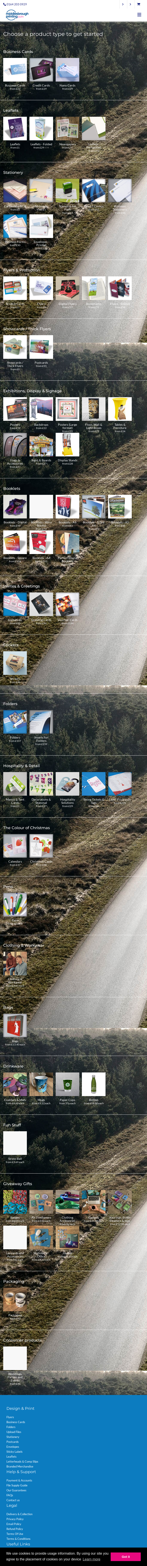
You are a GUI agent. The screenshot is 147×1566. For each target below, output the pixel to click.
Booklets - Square (15, 558)
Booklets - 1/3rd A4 (93, 523)
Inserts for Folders (41, 739)
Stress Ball (15, 1158)
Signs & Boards (41, 460)
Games (67, 1253)
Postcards (41, 362)
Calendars (15, 861)
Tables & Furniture (119, 426)
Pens (15, 920)
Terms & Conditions (18, 1538)
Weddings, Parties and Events (15, 1377)
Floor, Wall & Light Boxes (93, 426)
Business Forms (15, 242)
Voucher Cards (68, 620)
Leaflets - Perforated (93, 145)
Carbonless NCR (15, 206)
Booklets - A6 (68, 522)
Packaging (15, 1315)
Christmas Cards (41, 861)
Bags (15, 1041)
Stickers (15, 678)
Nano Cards (67, 85)
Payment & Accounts (19, 1480)
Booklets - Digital (15, 522)
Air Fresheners (41, 1217)
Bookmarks (93, 304)
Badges (15, 1217)
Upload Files (13, 1432)
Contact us (13, 1500)
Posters (15, 424)
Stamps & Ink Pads (67, 207)
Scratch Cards (15, 304)
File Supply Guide (17, 1485)
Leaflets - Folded (41, 144)
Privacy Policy (15, 1519)
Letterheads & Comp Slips (22, 1461)
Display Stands (67, 460)
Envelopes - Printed (41, 243)
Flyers (41, 304)
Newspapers (67, 144)
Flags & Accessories (15, 461)
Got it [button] (126, 1556)
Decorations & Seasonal (41, 801)
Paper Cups (67, 1100)
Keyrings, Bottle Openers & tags (120, 1219)
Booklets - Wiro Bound (41, 523)
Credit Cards (41, 85)
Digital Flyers (68, 304)
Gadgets (93, 1217)
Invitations (15, 620)
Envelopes (12, 1446)
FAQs (9, 1495)
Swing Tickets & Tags (93, 801)
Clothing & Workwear (15, 980)
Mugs (41, 1100)
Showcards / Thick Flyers (15, 364)
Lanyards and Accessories (15, 1254)
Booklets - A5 (120, 522)
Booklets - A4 (41, 558)
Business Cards (15, 85)
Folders (15, 737)
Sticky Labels (14, 1451)
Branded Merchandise (19, 1466)
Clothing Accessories (67, 1219)
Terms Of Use (14, 1534)
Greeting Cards (41, 620)
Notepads (41, 206)
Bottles (93, 1100)
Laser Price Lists (120, 799)
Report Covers (93, 206)
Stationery (12, 1437)
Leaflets (15, 144)
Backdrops (41, 424)
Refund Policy (14, 1529)
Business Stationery (120, 207)
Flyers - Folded (120, 304)
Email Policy (13, 1524)
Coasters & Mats (15, 1100)
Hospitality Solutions (67, 801)
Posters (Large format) (67, 426)
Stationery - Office (41, 1254)
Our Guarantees (16, 1490)
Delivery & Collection (19, 1514)
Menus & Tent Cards (15, 801)
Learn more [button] (91, 1559)
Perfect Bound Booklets (67, 559)
